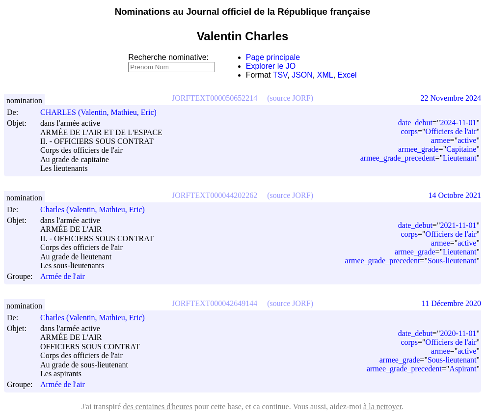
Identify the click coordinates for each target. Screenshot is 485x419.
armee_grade (418, 149)
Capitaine (461, 149)
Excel (347, 75)
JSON (302, 75)
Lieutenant (459, 158)
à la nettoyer (382, 406)
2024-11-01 (458, 122)
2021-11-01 (458, 225)
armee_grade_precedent (397, 158)
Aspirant (462, 368)
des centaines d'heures (157, 406)
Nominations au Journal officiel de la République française (243, 11)
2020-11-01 (458, 333)
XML (325, 75)
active (467, 140)
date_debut (415, 122)
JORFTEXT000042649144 (214, 303)
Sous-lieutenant (452, 260)
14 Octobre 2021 (454, 195)
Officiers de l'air (451, 131)
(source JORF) (290, 98)
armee (440, 140)
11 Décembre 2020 (451, 303)
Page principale (273, 57)
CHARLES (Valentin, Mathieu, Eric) (102, 112)
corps (409, 131)
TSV (280, 75)
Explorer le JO (271, 66)
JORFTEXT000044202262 (214, 195)
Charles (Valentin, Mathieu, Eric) (97, 209)
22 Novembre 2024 (450, 98)
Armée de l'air (62, 277)
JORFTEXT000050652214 (214, 98)
